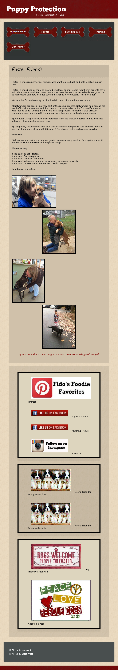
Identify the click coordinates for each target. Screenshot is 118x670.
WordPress (27, 654)
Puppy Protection (36, 9)
